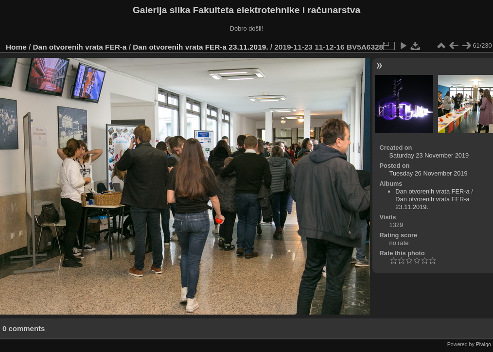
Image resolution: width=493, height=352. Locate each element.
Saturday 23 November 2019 (429, 155)
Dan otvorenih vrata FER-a (80, 47)
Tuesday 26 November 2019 (428, 173)
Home (16, 47)
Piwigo (483, 344)
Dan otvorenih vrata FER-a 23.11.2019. (200, 47)
